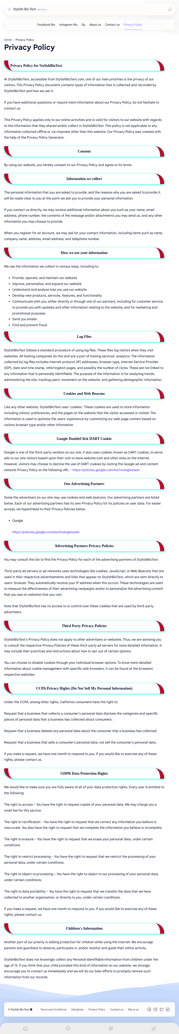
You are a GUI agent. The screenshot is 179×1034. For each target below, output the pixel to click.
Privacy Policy (96, 1009)
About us (133, 1009)
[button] (170, 9)
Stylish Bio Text (24, 9)
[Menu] (110, 1028)
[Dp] (83, 24)
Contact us (116, 1009)
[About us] (95, 24)
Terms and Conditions (53, 1009)
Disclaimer (77, 1009)
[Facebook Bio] (46, 24)
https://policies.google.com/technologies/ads (106, 470)
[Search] (68, 1028)
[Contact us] (112, 24)
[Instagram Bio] (68, 24)
